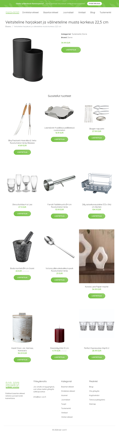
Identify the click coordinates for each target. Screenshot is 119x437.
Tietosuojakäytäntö (97, 403)
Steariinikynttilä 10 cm (59, 351)
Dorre (84, 37)
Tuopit (63, 407)
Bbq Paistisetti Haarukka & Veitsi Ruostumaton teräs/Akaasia (22, 144)
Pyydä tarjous (94, 3)
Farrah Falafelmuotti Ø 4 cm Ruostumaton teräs (59, 208)
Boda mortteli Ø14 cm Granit (22, 271)
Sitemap (92, 407)
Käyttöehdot (94, 398)
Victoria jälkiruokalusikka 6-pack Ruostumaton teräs (59, 272)
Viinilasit (82, 14)
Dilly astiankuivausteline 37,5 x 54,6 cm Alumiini (96, 208)
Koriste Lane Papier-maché (96, 290)
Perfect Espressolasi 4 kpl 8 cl (96, 351)
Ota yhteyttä (94, 394)
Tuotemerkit (105, 14)
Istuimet (64, 398)
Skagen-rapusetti (96, 132)
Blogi (92, 14)
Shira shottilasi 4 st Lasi (22, 207)
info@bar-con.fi (39, 400)
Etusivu (8, 29)
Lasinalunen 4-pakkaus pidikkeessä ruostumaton (59, 132)
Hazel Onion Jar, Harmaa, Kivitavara (22, 352)
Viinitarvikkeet (67, 420)
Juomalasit (68, 14)
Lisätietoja (71, 53)
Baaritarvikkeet (50, 14)
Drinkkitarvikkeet (30, 14)
